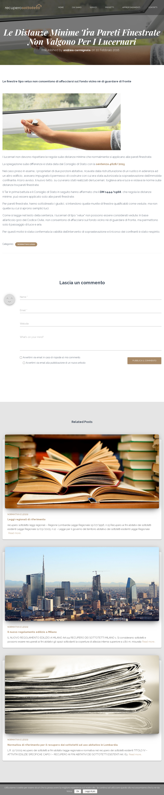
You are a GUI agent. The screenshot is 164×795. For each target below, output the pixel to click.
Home (61, 7)
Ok (77, 791)
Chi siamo (76, 7)
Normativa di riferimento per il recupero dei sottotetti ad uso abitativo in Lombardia (58, 745)
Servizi (93, 7)
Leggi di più (90, 791)
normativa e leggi (26, 244)
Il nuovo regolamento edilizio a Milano (31, 633)
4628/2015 (117, 164)
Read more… (15, 534)
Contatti (152, 7)
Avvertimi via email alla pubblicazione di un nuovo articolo (55, 362)
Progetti (109, 7)
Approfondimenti (131, 7)
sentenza (102, 164)
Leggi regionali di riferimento (26, 520)
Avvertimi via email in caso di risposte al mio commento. (52, 357)
